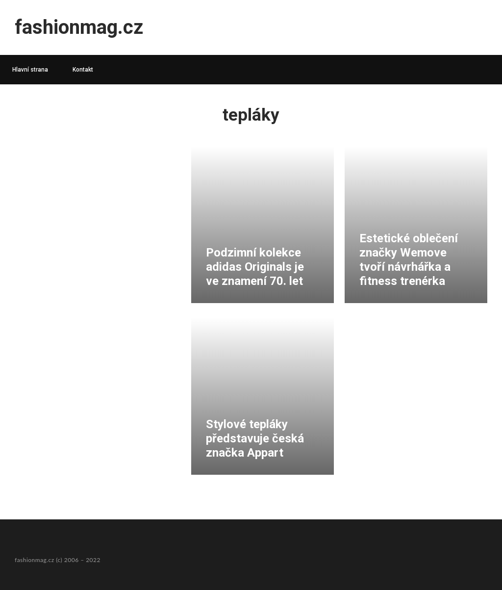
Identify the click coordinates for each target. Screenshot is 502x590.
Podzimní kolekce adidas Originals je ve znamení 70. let (255, 267)
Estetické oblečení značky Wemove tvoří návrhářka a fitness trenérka (408, 259)
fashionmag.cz (79, 27)
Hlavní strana (30, 69)
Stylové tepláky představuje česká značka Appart (255, 438)
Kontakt (83, 69)
